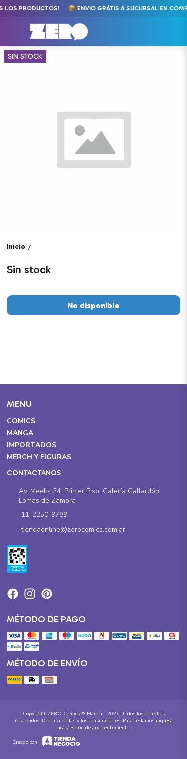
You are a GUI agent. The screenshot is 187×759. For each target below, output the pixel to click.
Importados (31, 445)
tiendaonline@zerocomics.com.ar (66, 530)
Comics (21, 421)
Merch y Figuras (39, 457)
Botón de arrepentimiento (99, 727)
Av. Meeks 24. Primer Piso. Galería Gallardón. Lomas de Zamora (84, 495)
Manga (20, 433)
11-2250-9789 (37, 515)
